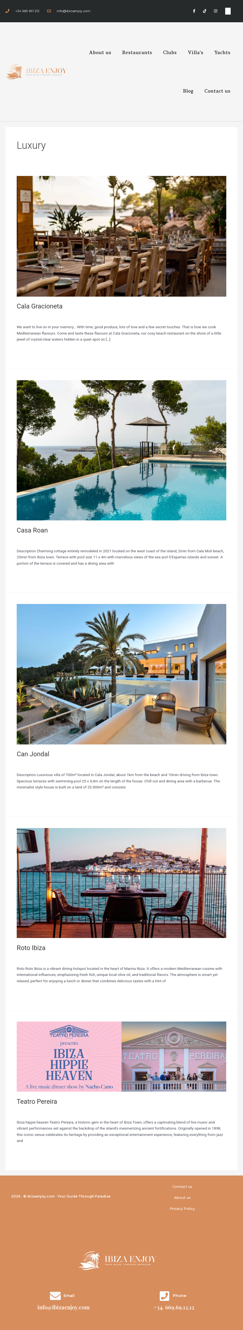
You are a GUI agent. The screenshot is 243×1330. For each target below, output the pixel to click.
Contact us (217, 91)
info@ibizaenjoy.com (64, 1307)
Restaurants (137, 52)
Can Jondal (33, 754)
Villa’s (195, 52)
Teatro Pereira (37, 1101)
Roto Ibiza (31, 948)
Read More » (27, 350)
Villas (21, 540)
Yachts (222, 52)
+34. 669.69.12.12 (174, 1307)
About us (100, 52)
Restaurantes (28, 316)
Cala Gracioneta (39, 306)
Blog (188, 91)
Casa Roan (32, 530)
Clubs (170, 52)
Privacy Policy (182, 1208)
